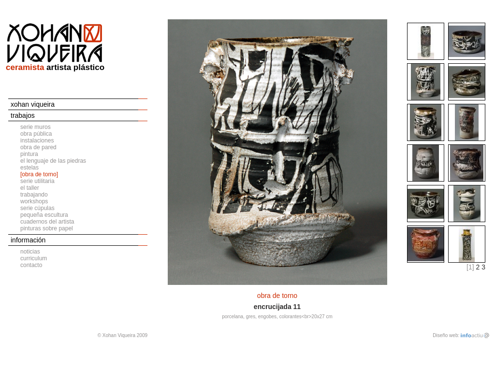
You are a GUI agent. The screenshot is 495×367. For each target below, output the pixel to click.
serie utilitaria (37, 181)
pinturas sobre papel (46, 228)
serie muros (35, 127)
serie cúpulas (37, 208)
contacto (31, 265)
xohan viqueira (33, 104)
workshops (34, 201)
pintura (29, 154)
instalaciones (37, 140)
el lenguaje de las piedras (53, 160)
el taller (29, 187)
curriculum (33, 258)
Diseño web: (446, 335)
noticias (30, 251)
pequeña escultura (44, 215)
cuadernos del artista (47, 221)
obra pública (36, 133)
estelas (29, 167)
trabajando (34, 194)
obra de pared (38, 147)
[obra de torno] (39, 174)
